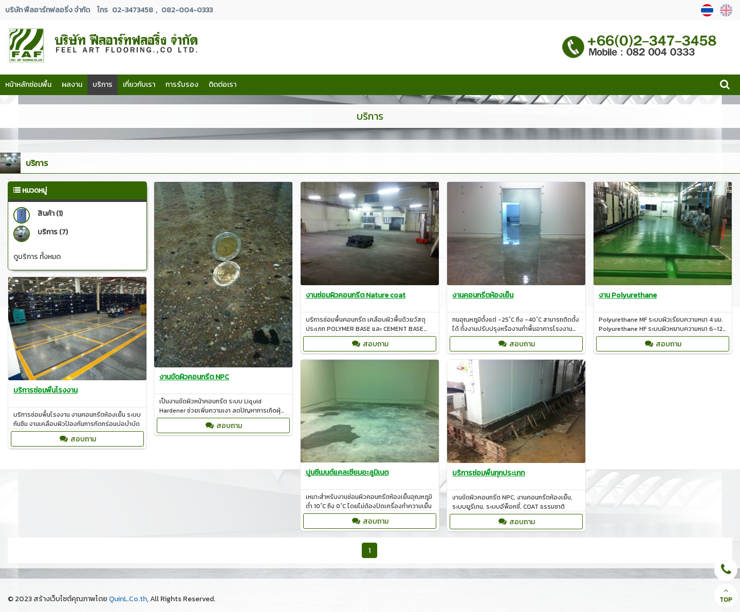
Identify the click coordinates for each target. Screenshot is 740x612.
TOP (725, 595)
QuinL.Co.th (128, 599)
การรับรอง (181, 84)
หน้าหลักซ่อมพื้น (28, 84)
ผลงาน (72, 84)
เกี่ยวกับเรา (139, 84)
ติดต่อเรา (222, 84)
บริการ (102, 84)
